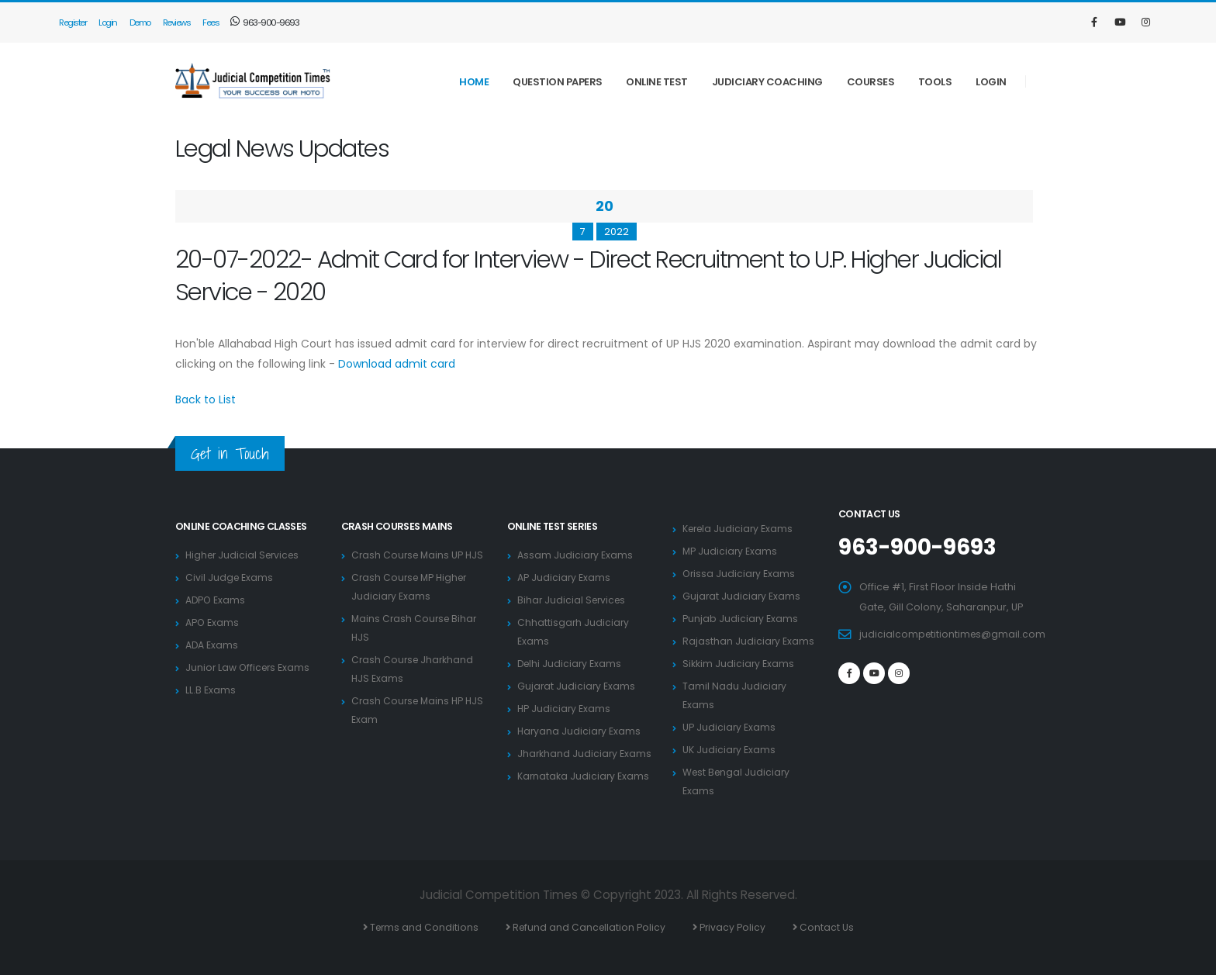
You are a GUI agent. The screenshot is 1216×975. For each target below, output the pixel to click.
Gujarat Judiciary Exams (577, 686)
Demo (140, 22)
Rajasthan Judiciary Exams (748, 641)
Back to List (205, 399)
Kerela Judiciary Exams (739, 528)
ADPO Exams (216, 600)
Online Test (657, 81)
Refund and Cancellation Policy (590, 927)
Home (474, 81)
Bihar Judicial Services (573, 600)
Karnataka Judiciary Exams (584, 776)
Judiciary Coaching (767, 81)
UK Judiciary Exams (729, 749)
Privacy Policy (735, 927)
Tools (935, 81)
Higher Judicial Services (245, 555)
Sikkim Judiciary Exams (738, 663)
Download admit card (396, 364)
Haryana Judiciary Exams (580, 731)
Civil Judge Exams (230, 577)
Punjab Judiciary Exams (740, 618)
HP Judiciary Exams (564, 708)
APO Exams (212, 622)
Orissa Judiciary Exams (739, 573)
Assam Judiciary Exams (575, 555)
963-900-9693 (265, 22)
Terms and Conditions (422, 927)
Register (72, 22)
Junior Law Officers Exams (249, 667)
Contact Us (830, 927)
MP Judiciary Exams (730, 551)
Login (107, 22)
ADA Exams (212, 645)
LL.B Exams (210, 690)
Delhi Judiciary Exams (570, 663)
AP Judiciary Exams (564, 577)
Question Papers (558, 81)
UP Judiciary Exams (729, 727)
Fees (210, 22)
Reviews (177, 22)
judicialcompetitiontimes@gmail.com (953, 633)
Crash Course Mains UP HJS (419, 555)
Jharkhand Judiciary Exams (585, 753)
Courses (871, 81)
